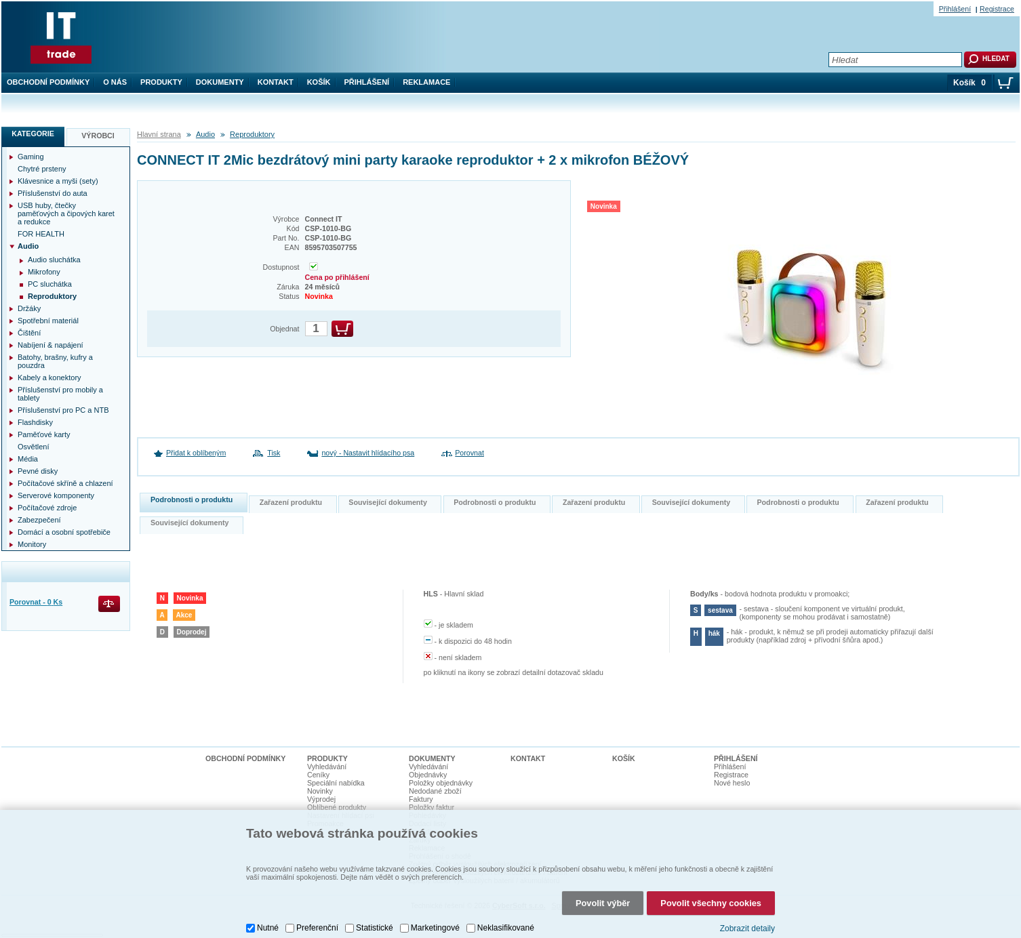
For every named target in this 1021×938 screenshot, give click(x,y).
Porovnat (469, 453)
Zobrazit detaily (747, 914)
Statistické (374, 914)
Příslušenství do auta (52, 193)
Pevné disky (38, 471)
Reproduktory (252, 134)
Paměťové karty (44, 434)
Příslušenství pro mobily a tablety (60, 394)
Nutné (268, 914)
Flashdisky (35, 422)
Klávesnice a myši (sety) (58, 181)
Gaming (31, 156)
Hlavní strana (159, 134)
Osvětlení (33, 447)
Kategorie (33, 133)
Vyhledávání (326, 766)
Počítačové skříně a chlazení (65, 483)
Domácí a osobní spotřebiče (64, 532)
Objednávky (428, 775)
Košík (319, 82)
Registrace (997, 9)
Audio (205, 134)
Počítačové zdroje (47, 508)
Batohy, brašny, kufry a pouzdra (55, 361)
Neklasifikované (505, 914)
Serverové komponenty (56, 495)
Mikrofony (44, 272)
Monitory (32, 544)
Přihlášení (367, 82)
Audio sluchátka (54, 260)
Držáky (29, 308)
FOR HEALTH (41, 234)
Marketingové (435, 914)
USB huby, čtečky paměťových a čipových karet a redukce (66, 213)
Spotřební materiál (48, 321)
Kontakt (276, 82)
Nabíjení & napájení (50, 345)
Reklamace (426, 82)
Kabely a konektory (49, 377)
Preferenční (317, 914)
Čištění (29, 333)
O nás (115, 82)
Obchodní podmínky (48, 82)
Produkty (161, 82)
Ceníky (318, 775)
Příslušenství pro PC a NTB (63, 410)
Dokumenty (220, 82)
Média (28, 459)
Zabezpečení (39, 520)
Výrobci (98, 135)
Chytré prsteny (42, 169)
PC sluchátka (50, 284)
